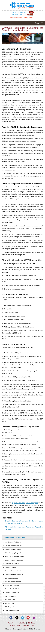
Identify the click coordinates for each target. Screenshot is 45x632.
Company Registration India (13, 549)
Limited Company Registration (14, 560)
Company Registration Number (14, 574)
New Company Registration (13, 542)
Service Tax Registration (12, 585)
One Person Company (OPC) (13, 545)
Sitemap (26, 625)
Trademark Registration (12, 592)
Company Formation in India (13, 571)
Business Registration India (13, 581)
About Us (11, 623)
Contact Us (21, 623)
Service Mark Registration (12, 589)
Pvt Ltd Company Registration (13, 553)
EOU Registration (10, 607)
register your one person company (25, 503)
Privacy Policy (15, 625)
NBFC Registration (10, 596)
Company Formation (11, 567)
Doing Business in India (12, 610)
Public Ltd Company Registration (14, 556)
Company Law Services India (15, 537)
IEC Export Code (10, 603)
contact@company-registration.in (22, 17)
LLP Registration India (11, 578)
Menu (37, 23)
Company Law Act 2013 (12, 563)
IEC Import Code (10, 599)
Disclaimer (32, 623)
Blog (33, 625)
